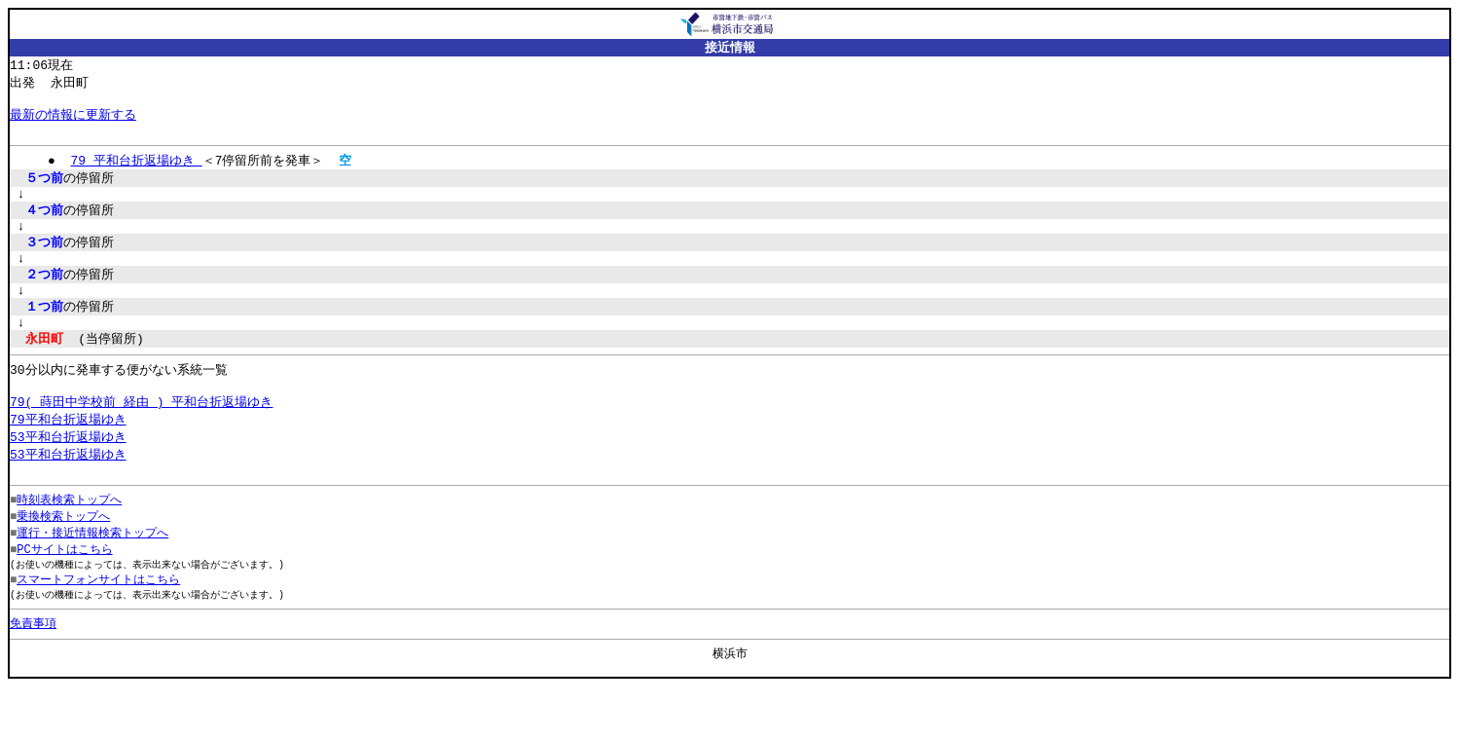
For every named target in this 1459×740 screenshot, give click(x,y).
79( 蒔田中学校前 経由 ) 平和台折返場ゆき (141, 437)
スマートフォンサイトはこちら (98, 626)
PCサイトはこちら (64, 594)
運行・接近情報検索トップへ (92, 577)
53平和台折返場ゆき (68, 474)
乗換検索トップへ (63, 559)
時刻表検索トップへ (69, 542)
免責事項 (33, 672)
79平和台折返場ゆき (68, 455)
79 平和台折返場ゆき (135, 170)
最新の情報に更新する (73, 121)
